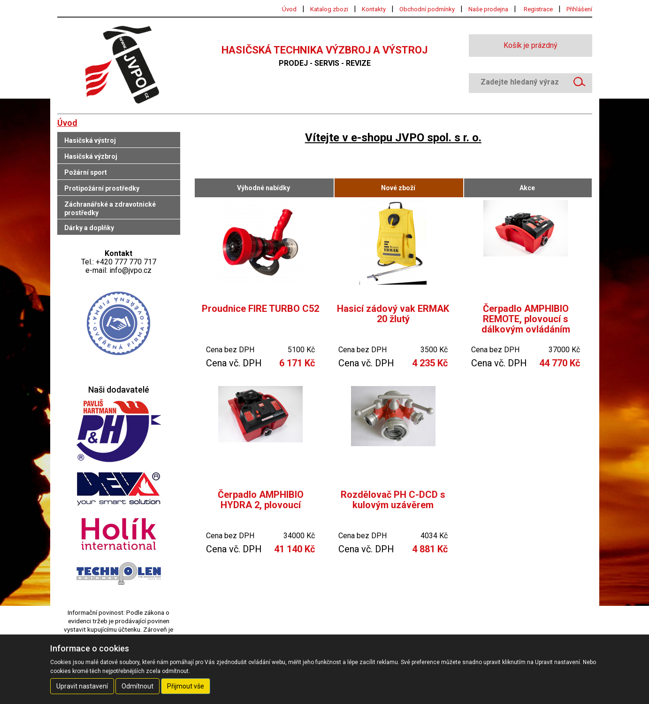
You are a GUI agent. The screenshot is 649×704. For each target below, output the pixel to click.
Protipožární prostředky (101, 188)
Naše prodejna (488, 9)
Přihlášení (579, 9)
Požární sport (85, 172)
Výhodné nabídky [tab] (263, 188)
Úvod (289, 9)
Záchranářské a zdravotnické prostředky (110, 209)
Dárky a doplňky (89, 228)
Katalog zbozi (329, 9)
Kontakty (374, 9)
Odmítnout (137, 686)
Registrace (538, 9)
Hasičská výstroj (90, 140)
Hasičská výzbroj (90, 156)
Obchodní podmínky (427, 9)
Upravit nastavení (82, 686)
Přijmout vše (185, 686)
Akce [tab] (527, 188)
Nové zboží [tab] (398, 188)
